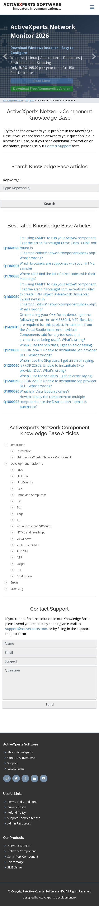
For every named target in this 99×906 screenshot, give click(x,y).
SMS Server (15, 867)
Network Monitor (19, 845)
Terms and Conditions (22, 801)
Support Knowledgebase (23, 818)
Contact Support (58, 146)
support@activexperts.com (26, 628)
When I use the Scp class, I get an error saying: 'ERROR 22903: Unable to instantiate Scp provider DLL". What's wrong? (58, 381)
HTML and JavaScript (31, 532)
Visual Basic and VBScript (34, 526)
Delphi (21, 564)
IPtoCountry (25, 482)
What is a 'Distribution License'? (45, 391)
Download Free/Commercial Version (41, 90)
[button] (5, 56)
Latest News (15, 768)
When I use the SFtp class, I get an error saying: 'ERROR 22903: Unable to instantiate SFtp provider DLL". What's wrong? (57, 365)
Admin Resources (19, 823)
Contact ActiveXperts (21, 757)
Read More (41, 82)
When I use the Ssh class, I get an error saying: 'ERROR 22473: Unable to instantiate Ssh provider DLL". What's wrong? (58, 350)
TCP (19, 520)
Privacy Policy (16, 807)
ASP (19, 557)
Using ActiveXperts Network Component (44, 457)
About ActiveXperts (20, 752)
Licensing (16, 589)
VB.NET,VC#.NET (28, 545)
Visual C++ (24, 539)
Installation (24, 451)
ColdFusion (24, 576)
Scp (19, 507)
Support (12, 763)
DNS (20, 470)
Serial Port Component (22, 856)
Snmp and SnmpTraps (32, 495)
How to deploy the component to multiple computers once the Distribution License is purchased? (53, 401)
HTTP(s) (22, 476)
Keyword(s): (12, 180)
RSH (19, 489)
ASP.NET (23, 551)
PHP (20, 570)
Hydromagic (15, 862)
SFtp (20, 514)
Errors (14, 582)
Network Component (21, 851)
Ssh (19, 501)
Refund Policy (16, 812)
